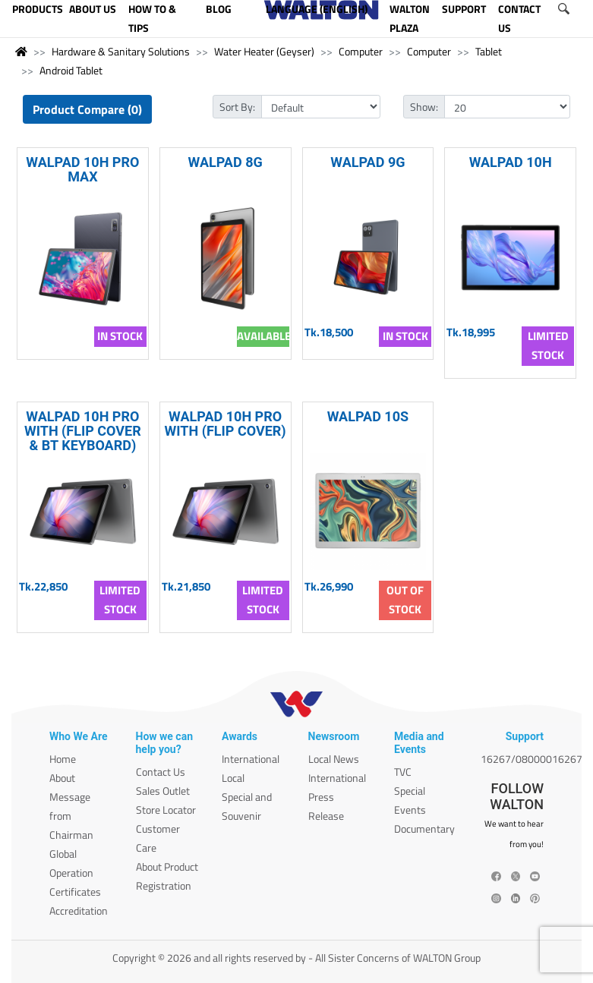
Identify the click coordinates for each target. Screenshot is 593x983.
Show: (424, 107)
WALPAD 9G (367, 162)
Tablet (488, 51)
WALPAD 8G (225, 162)
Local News (333, 759)
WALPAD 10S (367, 416)
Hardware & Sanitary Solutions (121, 51)
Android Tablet (71, 70)
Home (62, 759)
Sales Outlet (163, 791)
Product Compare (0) (87, 109)
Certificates (75, 892)
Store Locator (166, 810)
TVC (403, 772)
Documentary (424, 828)
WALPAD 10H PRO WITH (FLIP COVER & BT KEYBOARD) (82, 430)
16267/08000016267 (531, 759)
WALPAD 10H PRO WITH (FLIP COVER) (225, 423)
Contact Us (160, 772)
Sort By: (237, 107)
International (250, 759)
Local (233, 778)
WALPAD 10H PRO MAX (82, 169)
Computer (361, 51)
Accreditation (78, 910)
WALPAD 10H (510, 162)
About (62, 778)
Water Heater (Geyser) (264, 51)
